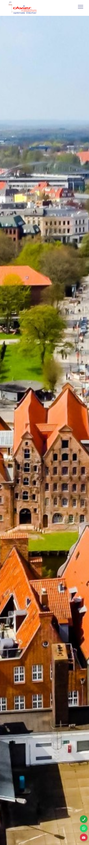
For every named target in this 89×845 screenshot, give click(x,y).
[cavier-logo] (37, 8)
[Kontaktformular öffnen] (83, 837)
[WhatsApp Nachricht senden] (83, 828)
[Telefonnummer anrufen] (83, 819)
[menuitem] (78, 6)
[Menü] (78, 6)
